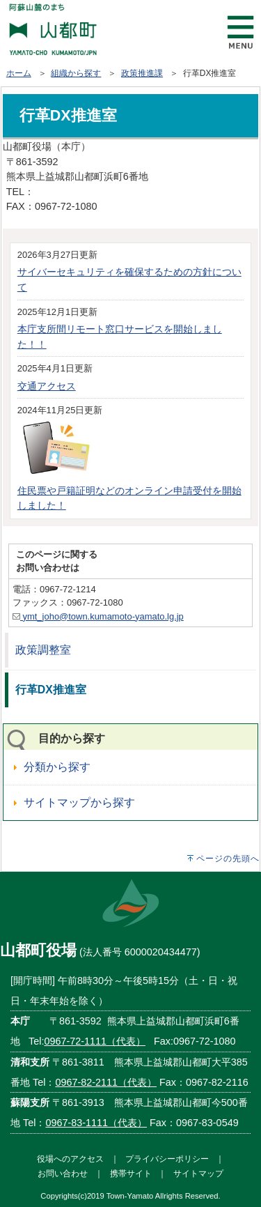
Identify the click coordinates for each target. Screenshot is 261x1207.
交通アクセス (46, 386)
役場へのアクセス (70, 1158)
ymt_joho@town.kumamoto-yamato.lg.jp (98, 616)
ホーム (18, 73)
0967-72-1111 (65, 191)
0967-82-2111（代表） (106, 1082)
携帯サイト (131, 1173)
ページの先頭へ (228, 858)
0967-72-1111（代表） (94, 1041)
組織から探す (76, 73)
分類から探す (57, 767)
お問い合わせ (63, 1173)
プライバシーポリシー (167, 1158)
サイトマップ (198, 1173)
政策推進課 (142, 73)
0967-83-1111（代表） (96, 1122)
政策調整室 (43, 650)
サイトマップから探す (79, 802)
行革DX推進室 (50, 689)
